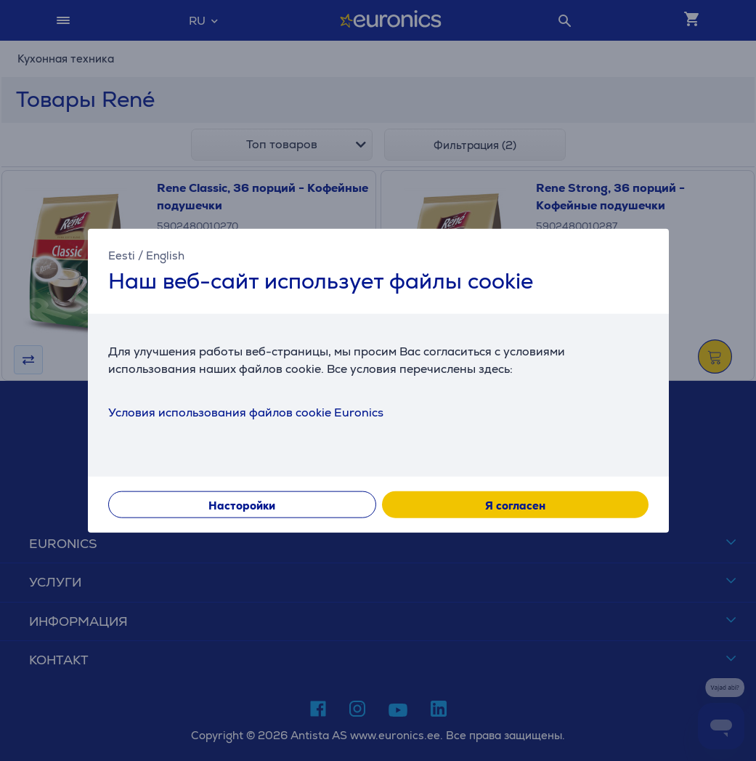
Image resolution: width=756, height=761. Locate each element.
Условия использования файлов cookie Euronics (245, 412)
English (165, 255)
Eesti (121, 255)
